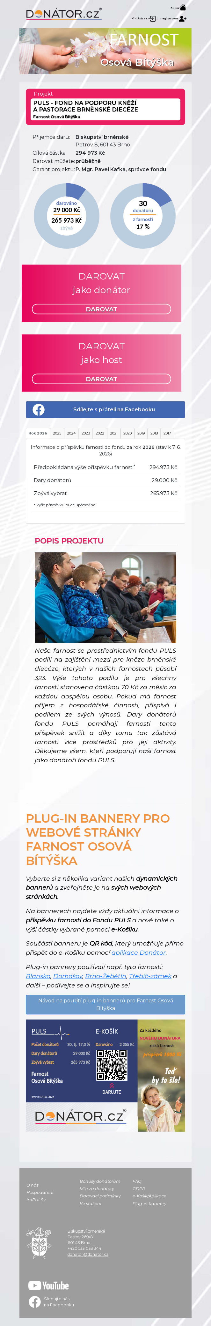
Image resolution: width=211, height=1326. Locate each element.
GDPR (139, 1188)
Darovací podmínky (100, 1196)
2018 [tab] (154, 433)
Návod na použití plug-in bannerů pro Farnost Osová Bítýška (105, 1004)
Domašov (67, 976)
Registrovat (173, 18)
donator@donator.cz (88, 1254)
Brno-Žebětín (105, 976)
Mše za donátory (97, 1188)
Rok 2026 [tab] (38, 433)
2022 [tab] (100, 433)
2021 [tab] (114, 433)
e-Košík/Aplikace (149, 1196)
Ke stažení (90, 1203)
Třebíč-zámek (150, 976)
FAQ (137, 1181)
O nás (32, 1185)
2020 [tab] (127, 433)
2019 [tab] (141, 433)
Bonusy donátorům (100, 1181)
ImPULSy (36, 1199)
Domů (178, 8)
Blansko (38, 976)
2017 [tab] (167, 433)
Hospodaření (39, 1192)
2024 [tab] (71, 433)
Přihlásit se (143, 18)
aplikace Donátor (139, 952)
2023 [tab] (86, 433)
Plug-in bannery (149, 1203)
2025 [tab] (57, 433)
